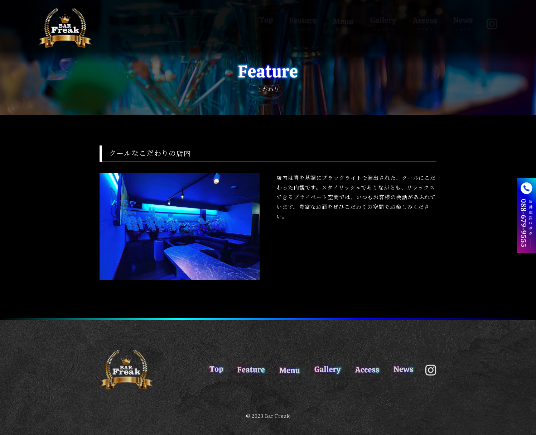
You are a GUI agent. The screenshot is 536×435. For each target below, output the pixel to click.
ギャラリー (383, 16)
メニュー (343, 16)
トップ (266, 16)
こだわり (303, 16)
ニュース (463, 16)
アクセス (424, 16)
